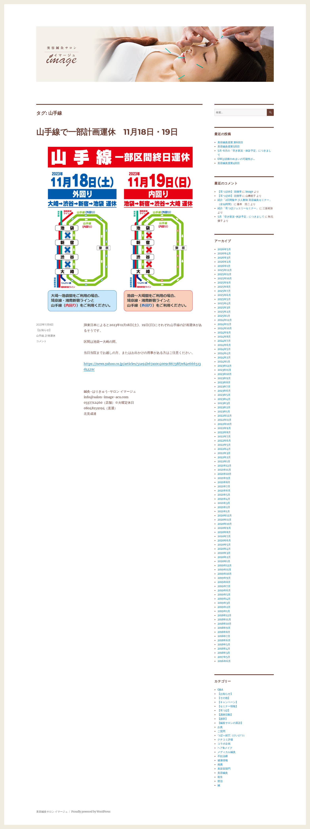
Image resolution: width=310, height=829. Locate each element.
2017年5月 (224, 657)
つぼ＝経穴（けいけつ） (232, 735)
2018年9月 (224, 628)
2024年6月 (224, 345)
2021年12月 (224, 465)
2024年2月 (224, 357)
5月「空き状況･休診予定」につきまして (241, 216)
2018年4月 (224, 648)
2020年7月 (224, 536)
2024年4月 (224, 353)
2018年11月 (224, 619)
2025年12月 (225, 270)
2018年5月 (224, 644)
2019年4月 (224, 598)
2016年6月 (224, 661)
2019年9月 (224, 578)
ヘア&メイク (225, 748)
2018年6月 (224, 640)
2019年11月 (224, 569)
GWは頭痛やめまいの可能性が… (236, 159)
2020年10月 (225, 524)
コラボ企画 (224, 743)
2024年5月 (224, 349)
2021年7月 (224, 486)
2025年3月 (224, 307)
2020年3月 (224, 553)
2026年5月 (224, 249)
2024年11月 (224, 324)
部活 (220, 781)
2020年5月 (224, 544)
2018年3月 (224, 652)
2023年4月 (224, 399)
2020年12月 (225, 515)
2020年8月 (224, 532)
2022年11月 (224, 420)
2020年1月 (224, 561)
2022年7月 (224, 436)
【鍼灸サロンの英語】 (230, 723)
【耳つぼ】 (224, 710)
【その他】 (224, 698)
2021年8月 (224, 482)
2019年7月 (224, 586)
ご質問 (221, 731)
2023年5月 (224, 395)
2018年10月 (224, 623)
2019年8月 (224, 582)
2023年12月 (225, 365)
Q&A (220, 689)
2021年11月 (224, 469)
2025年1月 (224, 316)
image (249, 191)
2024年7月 (224, 340)
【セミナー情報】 (228, 706)
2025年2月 (224, 311)
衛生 (220, 777)
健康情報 (223, 760)
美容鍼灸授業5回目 (229, 146)
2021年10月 (224, 474)
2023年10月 (225, 374)
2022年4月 (224, 449)
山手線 (40, 335)
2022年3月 (224, 453)
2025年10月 (225, 278)
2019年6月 (224, 590)
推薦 (220, 764)
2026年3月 (224, 257)
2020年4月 (224, 548)
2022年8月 (224, 432)
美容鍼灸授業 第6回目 (230, 142)
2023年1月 (224, 411)
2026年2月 (224, 261)
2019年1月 (224, 611)
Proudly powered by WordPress (90, 811)
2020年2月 (224, 557)
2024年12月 (225, 320)
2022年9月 (224, 428)
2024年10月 (225, 328)
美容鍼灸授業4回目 (229, 163)
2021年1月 (224, 511)
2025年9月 (224, 282)
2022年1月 (224, 461)
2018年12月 (224, 615)
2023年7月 (224, 386)
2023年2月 (224, 407)
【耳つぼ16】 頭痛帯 (230, 191)
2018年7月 (224, 636)
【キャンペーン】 (228, 702)
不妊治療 (223, 756)
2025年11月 (224, 274)
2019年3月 (224, 603)
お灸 (220, 727)
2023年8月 (224, 382)
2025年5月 (224, 299)
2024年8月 (224, 336)
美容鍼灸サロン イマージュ (52, 811)
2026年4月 (224, 253)
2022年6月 (224, 440)
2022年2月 (224, 457)
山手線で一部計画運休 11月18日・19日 (107, 132)
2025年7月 (224, 291)
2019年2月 (224, 607)
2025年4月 (224, 303)
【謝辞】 (223, 718)
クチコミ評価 (225, 739)
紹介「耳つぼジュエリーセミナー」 (238, 208)
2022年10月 (225, 424)
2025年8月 (224, 286)
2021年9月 (224, 478)
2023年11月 (224, 370)
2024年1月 (224, 361)
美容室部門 (224, 768)
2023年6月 (224, 390)
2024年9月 (224, 332)
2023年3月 (224, 403)
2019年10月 (225, 573)
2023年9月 (224, 378)
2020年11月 (224, 519)
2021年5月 (224, 494)
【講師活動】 (225, 714)
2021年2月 (224, 507)
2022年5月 (224, 444)
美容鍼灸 (223, 773)
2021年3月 (224, 503)
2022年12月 (225, 415)
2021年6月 (224, 490)
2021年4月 (224, 499)
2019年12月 (225, 565)
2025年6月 (224, 295)
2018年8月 (224, 632)
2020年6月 (224, 540)
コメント (41, 341)
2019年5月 (224, 594)
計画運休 (50, 335)
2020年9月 (224, 528)
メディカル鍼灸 (227, 752)
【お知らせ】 (44, 330)
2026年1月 (224, 266)
